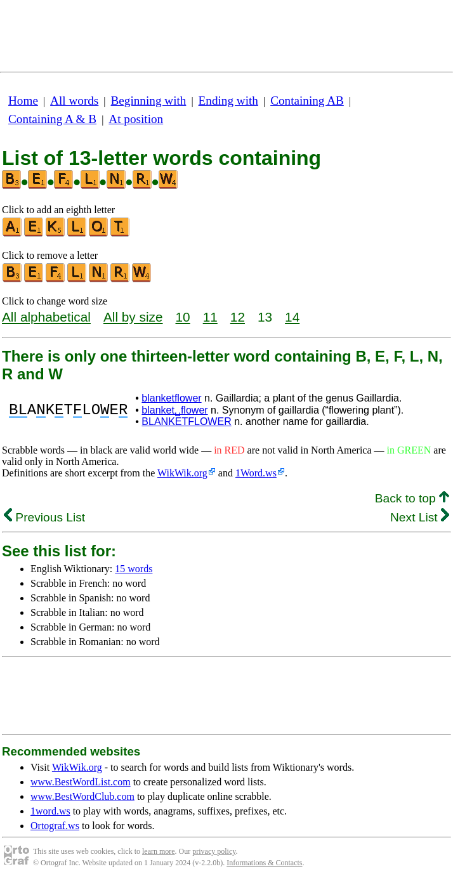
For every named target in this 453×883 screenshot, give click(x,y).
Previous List (44, 517)
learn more (158, 851)
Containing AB (307, 100)
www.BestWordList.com (80, 781)
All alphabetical (46, 317)
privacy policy (213, 851)
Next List (419, 517)
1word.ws (50, 811)
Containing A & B (52, 119)
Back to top (412, 498)
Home (23, 100)
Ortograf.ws (54, 825)
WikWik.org (182, 473)
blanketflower (171, 398)
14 (292, 317)
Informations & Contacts (264, 862)
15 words (133, 568)
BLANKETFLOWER (186, 421)
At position (135, 119)
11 (210, 317)
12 (237, 317)
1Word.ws (256, 473)
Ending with (228, 100)
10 (183, 317)
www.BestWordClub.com (82, 796)
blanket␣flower (174, 410)
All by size (133, 317)
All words (74, 100)
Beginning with (149, 100)
